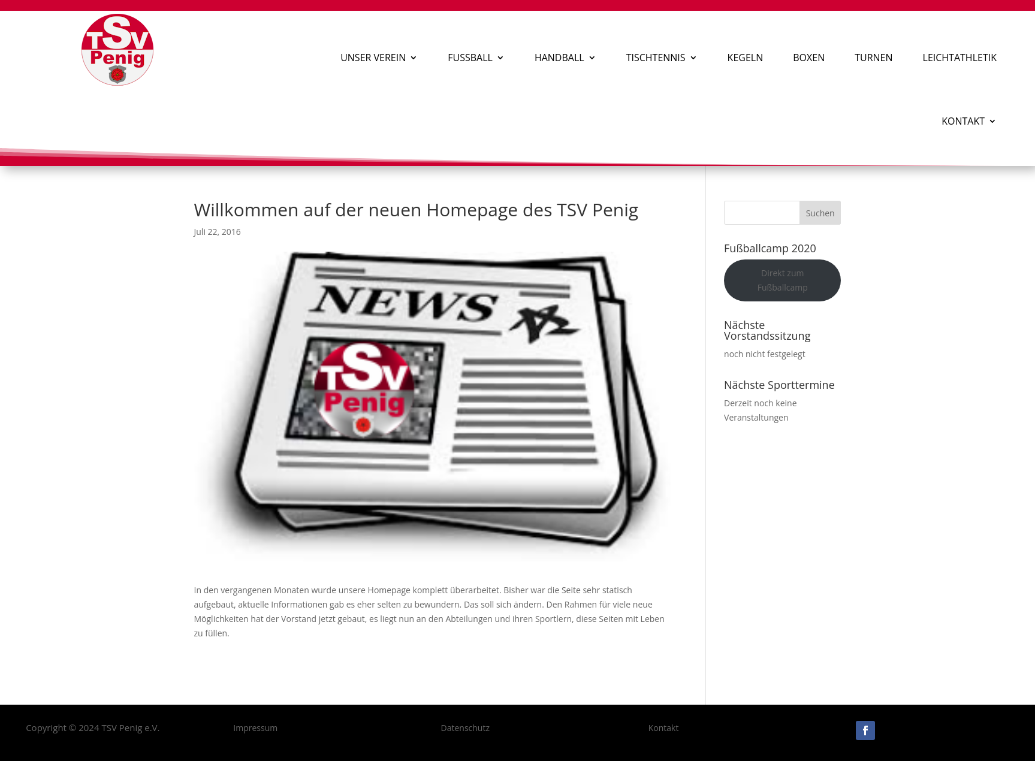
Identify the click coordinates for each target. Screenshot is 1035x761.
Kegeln (746, 57)
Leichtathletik (960, 57)
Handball (559, 57)
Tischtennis (656, 57)
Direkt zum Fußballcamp (783, 280)
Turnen (873, 57)
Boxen (809, 57)
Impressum (255, 727)
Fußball (470, 57)
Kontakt (963, 121)
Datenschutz (465, 727)
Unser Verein (373, 57)
